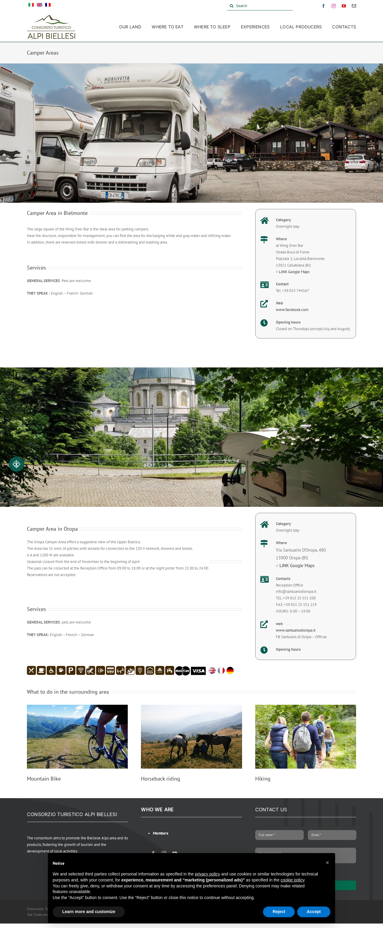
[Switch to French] (48, 5)
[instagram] (334, 6)
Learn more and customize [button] (88, 911)
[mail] (354, 6)
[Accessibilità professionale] (16, 464)
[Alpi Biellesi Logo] (51, 16)
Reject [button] (279, 911)
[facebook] (323, 6)
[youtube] (344, 6)
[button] (327, 862)
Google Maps (298, 271)
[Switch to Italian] (31, 5)
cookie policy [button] (292, 880)
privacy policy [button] (207, 874)
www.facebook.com (292, 309)
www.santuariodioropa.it (295, 630)
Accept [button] (314, 911)
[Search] (260, 5)
